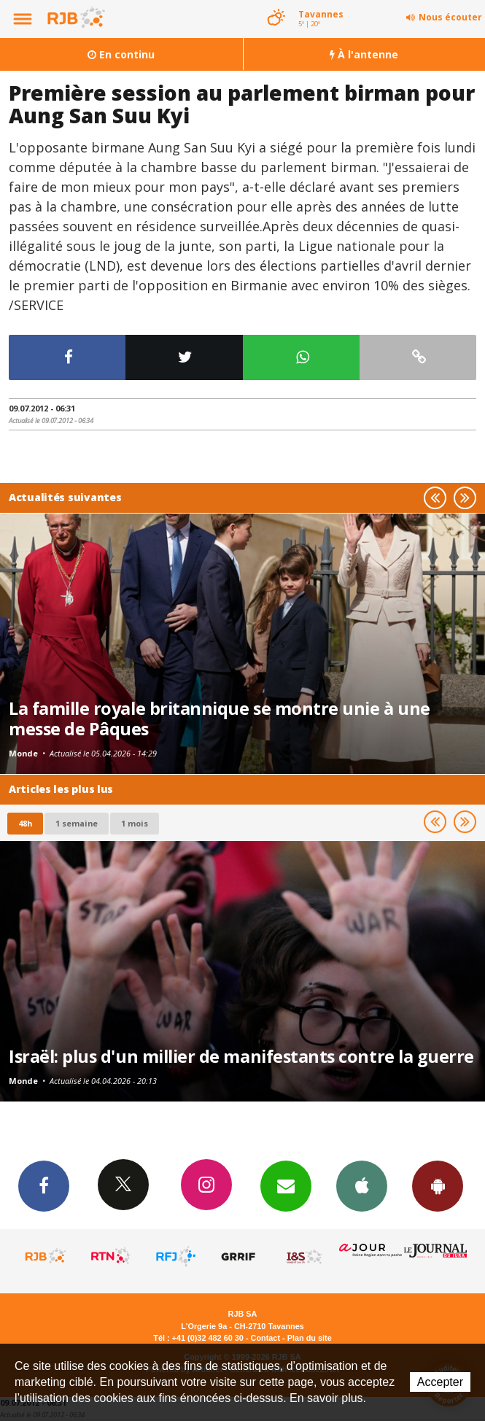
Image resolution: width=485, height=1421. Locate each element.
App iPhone (361, 1185)
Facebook (43, 1185)
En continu (121, 54)
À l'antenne (364, 54)
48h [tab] (25, 823)
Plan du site (309, 1337)
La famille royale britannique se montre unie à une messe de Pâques (219, 718)
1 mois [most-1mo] (134, 823)
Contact (265, 1337)
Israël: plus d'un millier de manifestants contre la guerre (241, 1056)
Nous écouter (450, 17)
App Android (437, 1185)
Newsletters (285, 1185)
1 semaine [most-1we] (76, 823)
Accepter (440, 1382)
